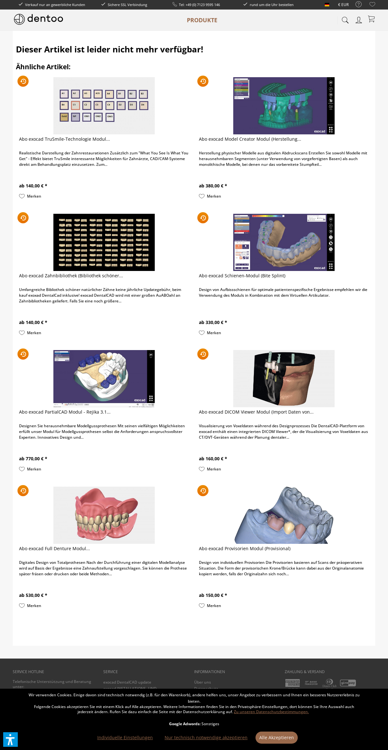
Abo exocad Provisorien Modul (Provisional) (244, 548)
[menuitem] (355, 5)
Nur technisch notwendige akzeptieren (206, 737)
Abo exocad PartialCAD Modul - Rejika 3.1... (65, 412)
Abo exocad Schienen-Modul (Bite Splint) (242, 276)
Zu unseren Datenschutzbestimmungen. (271, 711)
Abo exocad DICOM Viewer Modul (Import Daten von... (256, 412)
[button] (10, 739)
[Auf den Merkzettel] (30, 196)
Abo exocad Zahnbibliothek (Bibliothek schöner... (71, 276)
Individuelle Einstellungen (125, 737)
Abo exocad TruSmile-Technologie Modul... (64, 139)
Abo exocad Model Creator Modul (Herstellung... (250, 139)
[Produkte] (202, 20)
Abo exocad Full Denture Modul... (54, 548)
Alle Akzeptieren (276, 737)
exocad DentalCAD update (127, 682)
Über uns (202, 682)
